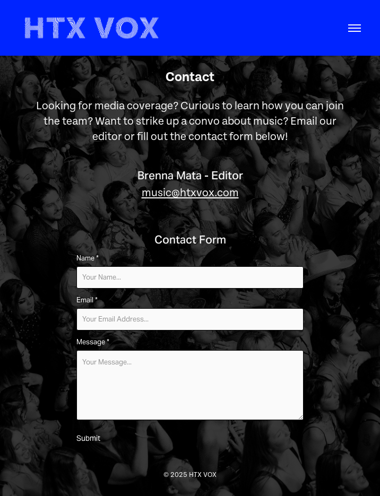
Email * (87, 300)
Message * (92, 342)
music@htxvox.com (190, 193)
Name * (87, 258)
